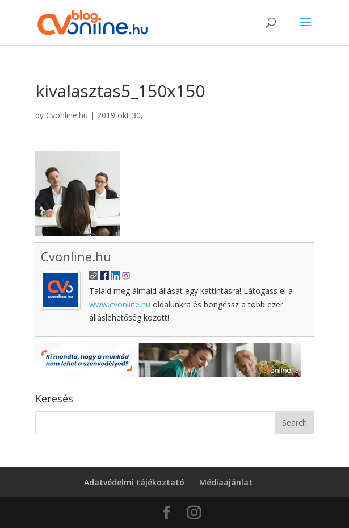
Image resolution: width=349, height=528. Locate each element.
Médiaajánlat (226, 482)
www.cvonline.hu (119, 304)
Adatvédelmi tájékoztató (134, 482)
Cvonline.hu (67, 115)
